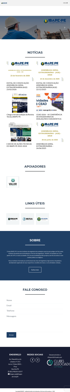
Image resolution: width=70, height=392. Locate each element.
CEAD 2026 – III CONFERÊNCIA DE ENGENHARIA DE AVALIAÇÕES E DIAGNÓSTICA (49, 106)
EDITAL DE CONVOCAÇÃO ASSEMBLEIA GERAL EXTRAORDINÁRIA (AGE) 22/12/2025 (49, 76)
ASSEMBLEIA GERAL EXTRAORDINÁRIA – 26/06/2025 (49, 135)
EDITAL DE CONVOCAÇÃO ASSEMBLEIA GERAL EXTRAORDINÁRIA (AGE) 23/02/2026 (20, 76)
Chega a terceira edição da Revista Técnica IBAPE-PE (20, 105)
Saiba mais (35, 270)
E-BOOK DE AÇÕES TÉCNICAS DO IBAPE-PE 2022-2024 (20, 134)
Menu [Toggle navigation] (65, 3)
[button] (5, 27)
